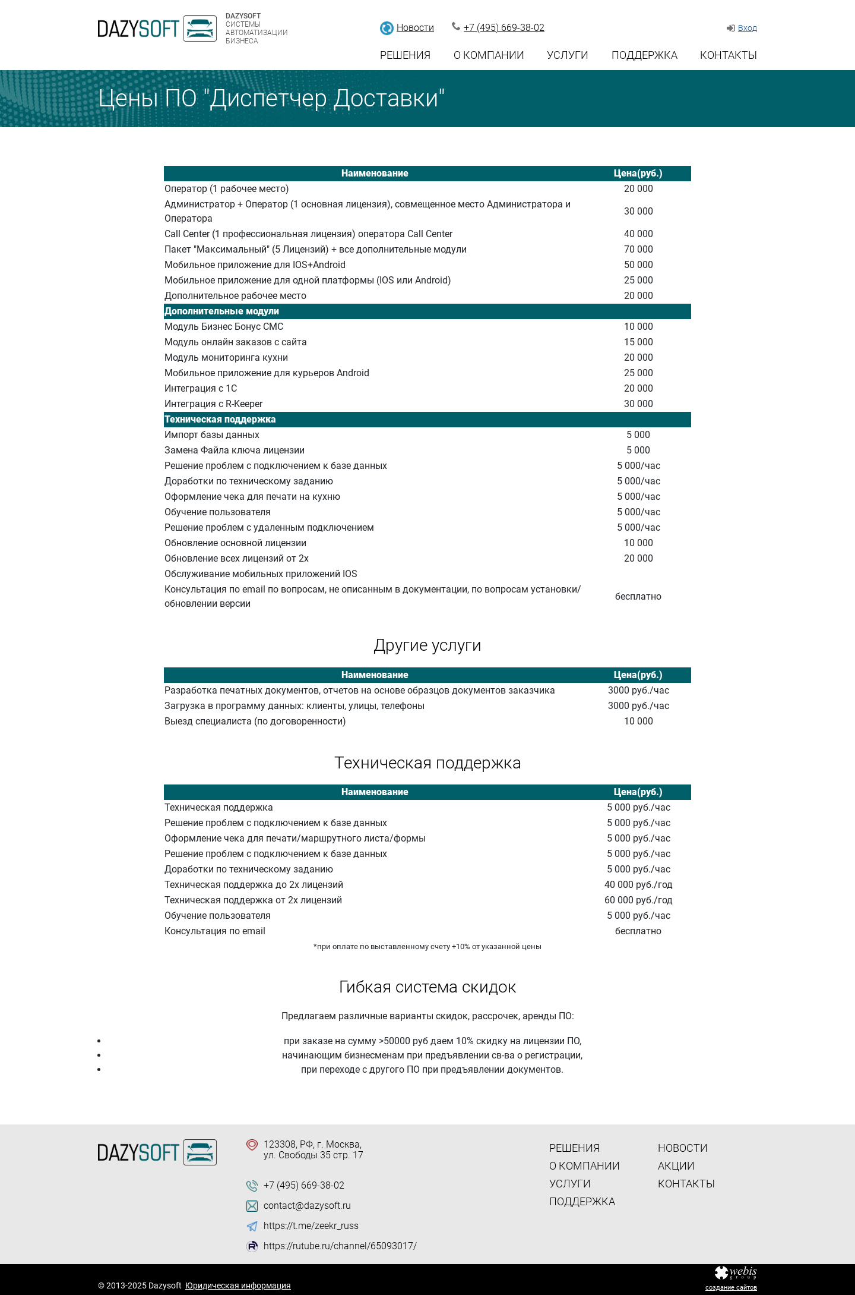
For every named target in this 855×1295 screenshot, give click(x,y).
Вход (747, 28)
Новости (415, 27)
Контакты (728, 55)
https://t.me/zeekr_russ (311, 1226)
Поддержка (644, 55)
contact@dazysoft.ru (307, 1206)
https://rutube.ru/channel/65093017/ (340, 1246)
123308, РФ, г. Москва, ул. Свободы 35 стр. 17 (313, 1150)
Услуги (567, 55)
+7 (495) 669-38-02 (504, 27)
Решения (405, 55)
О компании (489, 55)
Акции (676, 1165)
